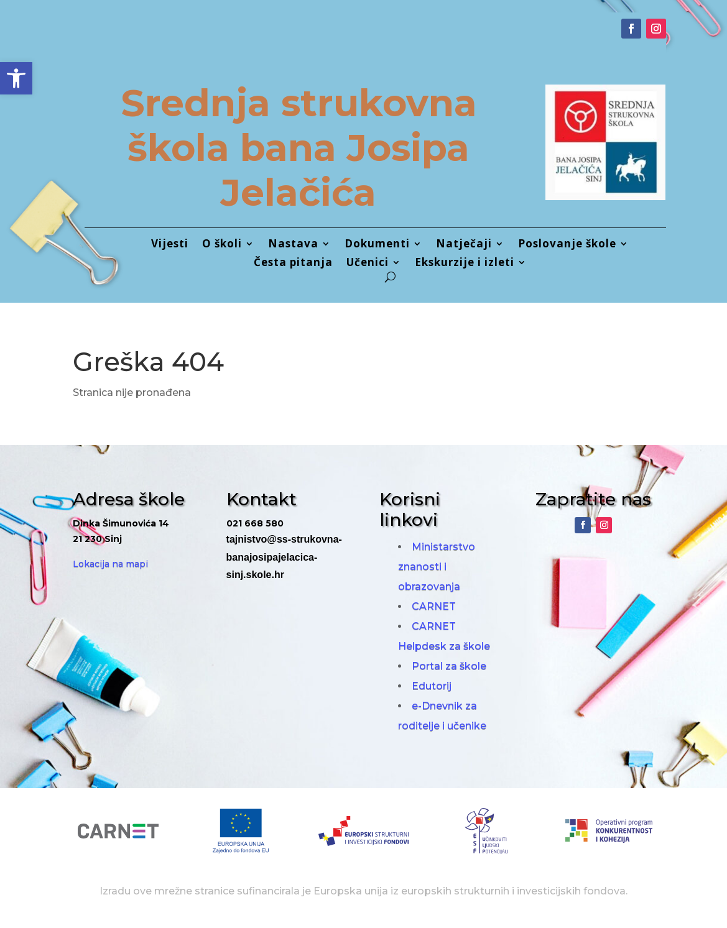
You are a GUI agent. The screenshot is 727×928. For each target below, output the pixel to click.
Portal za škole (449, 666)
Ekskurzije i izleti (464, 263)
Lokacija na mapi (110, 563)
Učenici (367, 263)
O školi (222, 244)
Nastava (293, 244)
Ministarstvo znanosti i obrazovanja (436, 566)
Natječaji (464, 244)
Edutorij (431, 686)
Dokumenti (377, 244)
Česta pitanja (293, 263)
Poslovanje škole (567, 244)
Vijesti (169, 244)
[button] (16, 78)
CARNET (434, 606)
